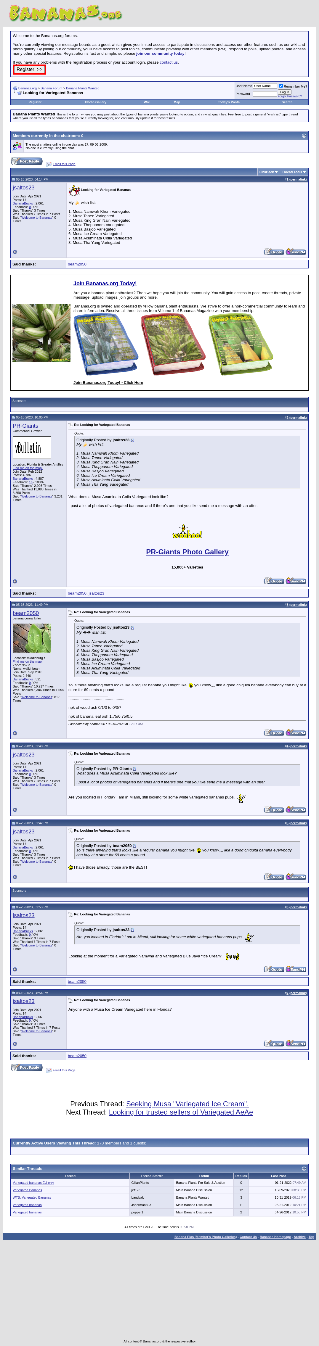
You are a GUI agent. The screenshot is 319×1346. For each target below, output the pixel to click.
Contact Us (248, 1237)
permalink (298, 179)
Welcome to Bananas (36, 217)
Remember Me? (293, 86)
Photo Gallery (96, 102)
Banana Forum (51, 88)
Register (34, 102)
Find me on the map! (28, 468)
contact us (169, 62)
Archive (300, 1237)
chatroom (70, 135)
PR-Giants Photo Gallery (187, 552)
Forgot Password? (290, 96)
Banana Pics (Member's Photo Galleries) (205, 1237)
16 (30, 482)
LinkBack (266, 172)
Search (287, 102)
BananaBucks (23, 203)
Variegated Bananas (27, 1190)
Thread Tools (292, 172)
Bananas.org (27, 88)
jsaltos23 (24, 187)
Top (311, 1237)
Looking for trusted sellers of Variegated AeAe (181, 1112)
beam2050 (77, 264)
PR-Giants (25, 426)
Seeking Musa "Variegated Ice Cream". (187, 1104)
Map (177, 102)
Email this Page (64, 164)
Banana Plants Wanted (82, 88)
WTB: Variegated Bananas (32, 1197)
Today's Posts (229, 102)
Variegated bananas (27, 1205)
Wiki (147, 102)
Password (243, 94)
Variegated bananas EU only (33, 1182)
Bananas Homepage (275, 1237)
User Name (244, 86)
